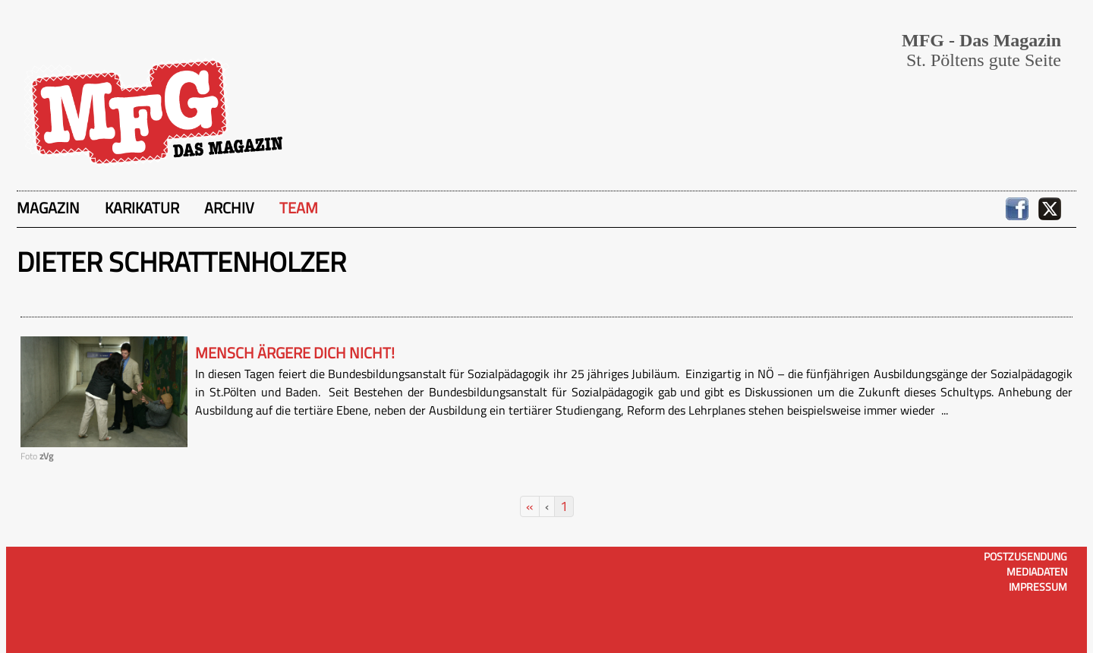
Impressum (1038, 587)
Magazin (48, 207)
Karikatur (142, 207)
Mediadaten (1036, 571)
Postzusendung (1025, 556)
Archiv (229, 207)
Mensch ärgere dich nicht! (295, 353)
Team (298, 207)
